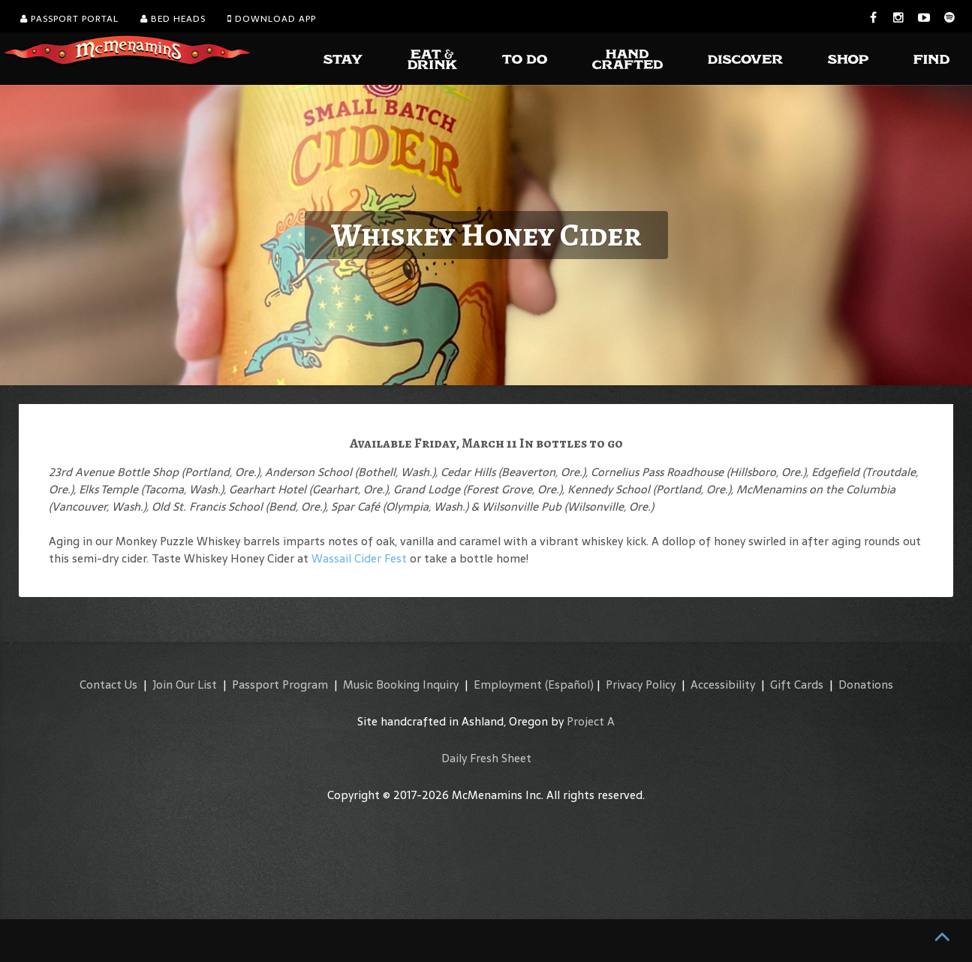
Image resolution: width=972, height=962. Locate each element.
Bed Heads (173, 18)
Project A (591, 721)
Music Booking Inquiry (401, 684)
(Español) (569, 684)
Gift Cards (796, 684)
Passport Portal (69, 18)
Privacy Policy (641, 684)
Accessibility (723, 684)
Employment (508, 684)
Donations (865, 684)
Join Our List (184, 684)
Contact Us (108, 684)
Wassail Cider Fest (359, 558)
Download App (271, 18)
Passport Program (280, 684)
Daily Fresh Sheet (486, 758)
